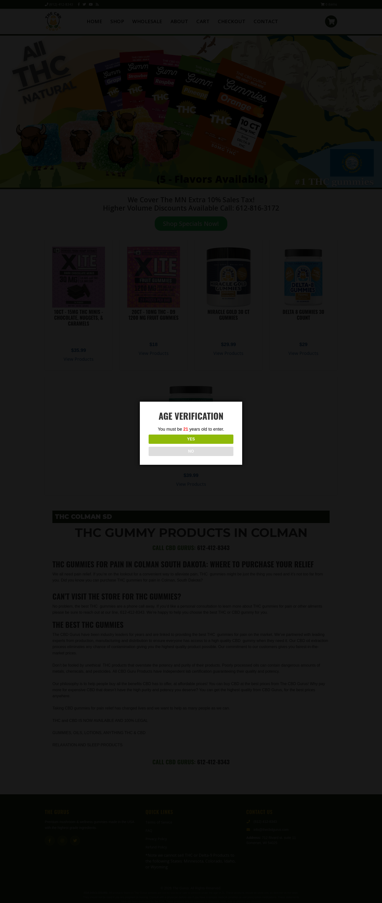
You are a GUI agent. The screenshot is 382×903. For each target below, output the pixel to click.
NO (213, 445)
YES (169, 445)
